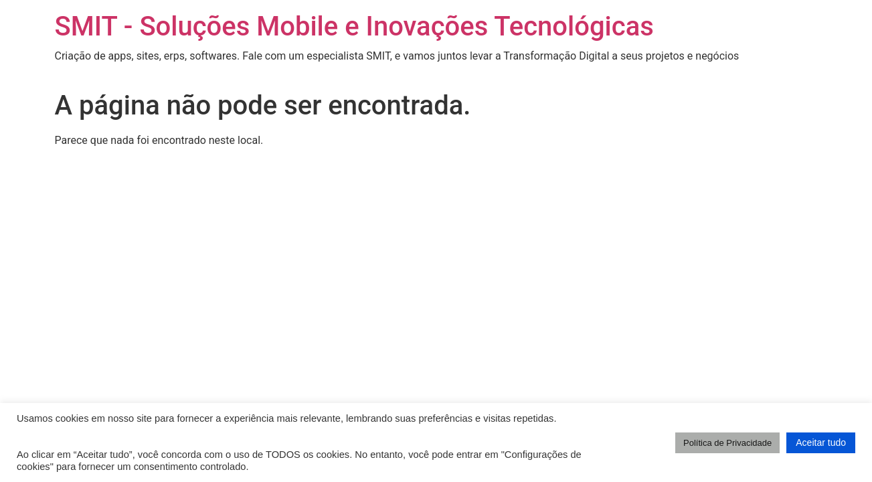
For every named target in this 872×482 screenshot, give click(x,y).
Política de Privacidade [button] (727, 443)
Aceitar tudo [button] (821, 442)
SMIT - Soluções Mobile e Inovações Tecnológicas (354, 26)
